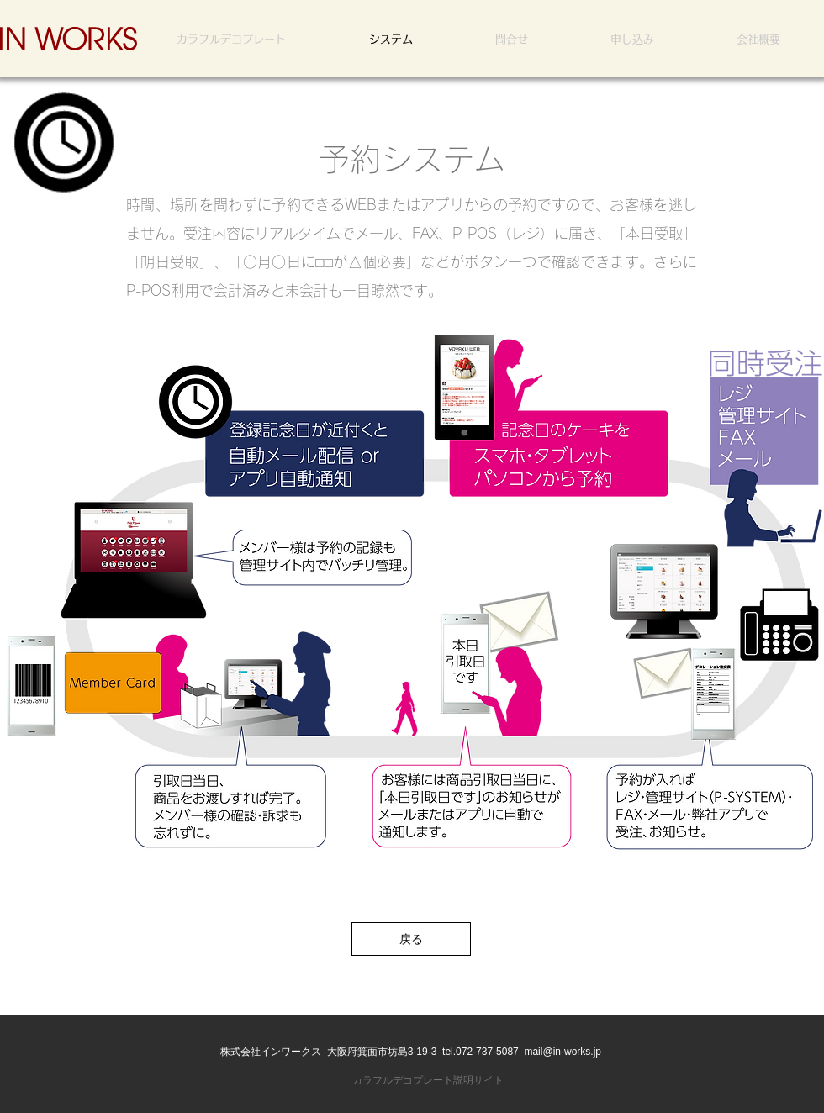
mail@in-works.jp (562, 1052)
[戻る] (411, 939)
